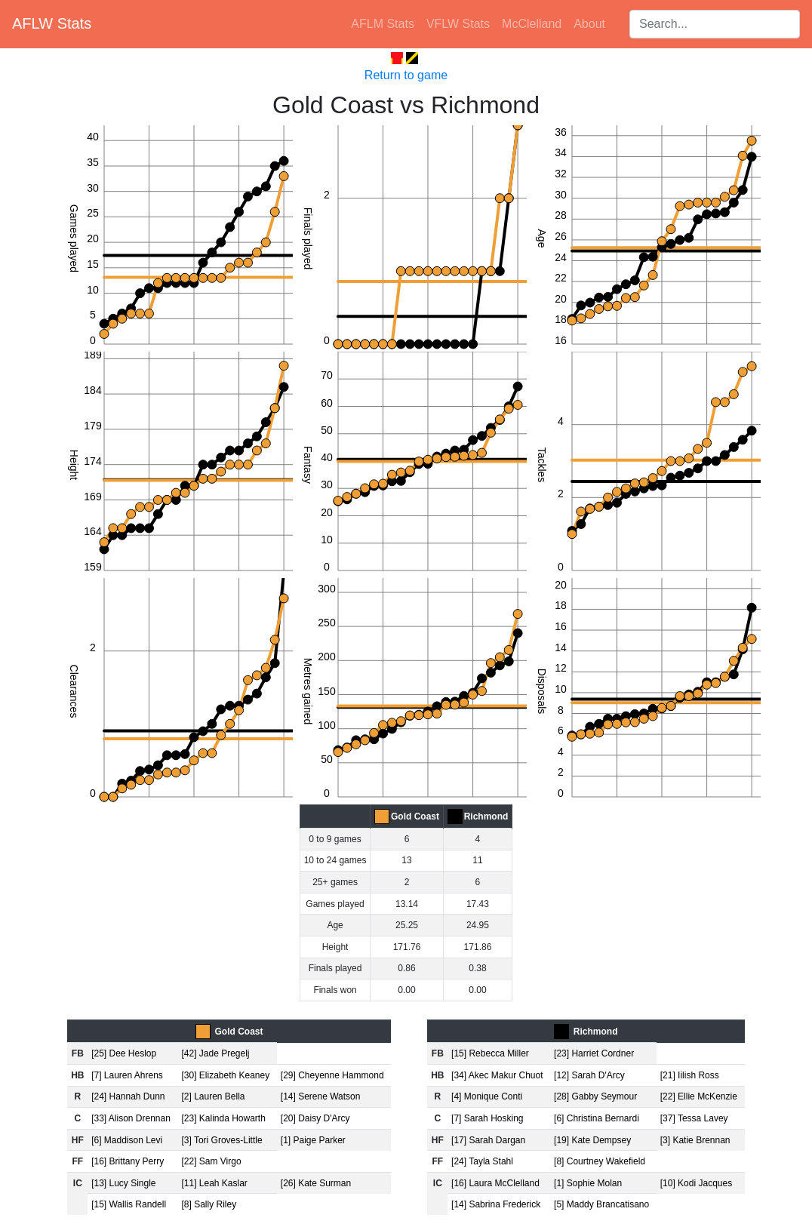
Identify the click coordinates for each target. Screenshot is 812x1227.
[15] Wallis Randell (128, 1204)
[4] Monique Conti (486, 1096)
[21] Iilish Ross (689, 1075)
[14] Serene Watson (321, 1096)
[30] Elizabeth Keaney (225, 1075)
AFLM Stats (382, 23)
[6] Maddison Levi (126, 1140)
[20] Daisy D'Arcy (315, 1118)
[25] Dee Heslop (123, 1053)
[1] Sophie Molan (588, 1183)
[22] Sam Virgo (211, 1161)
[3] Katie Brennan (695, 1140)
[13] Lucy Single (123, 1183)
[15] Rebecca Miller (490, 1053)
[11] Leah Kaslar (214, 1183)
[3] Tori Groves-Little (221, 1140)
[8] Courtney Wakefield (599, 1161)
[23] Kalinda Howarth (223, 1118)
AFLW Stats (51, 23)
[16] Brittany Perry (127, 1161)
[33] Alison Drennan (131, 1118)
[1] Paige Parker (313, 1140)
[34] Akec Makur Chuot (497, 1075)
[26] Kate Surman (316, 1183)
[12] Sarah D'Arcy (589, 1075)
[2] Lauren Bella (213, 1096)
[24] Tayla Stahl (482, 1161)
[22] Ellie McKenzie (698, 1096)
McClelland (531, 23)
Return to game (406, 75)
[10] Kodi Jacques (696, 1183)
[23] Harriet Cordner (594, 1053)
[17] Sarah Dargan (488, 1140)
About (589, 23)
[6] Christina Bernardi (596, 1118)
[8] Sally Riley (208, 1204)
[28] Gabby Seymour (595, 1096)
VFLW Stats (458, 23)
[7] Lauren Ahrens (127, 1075)
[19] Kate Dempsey (592, 1140)
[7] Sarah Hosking (487, 1118)
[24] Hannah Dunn (128, 1096)
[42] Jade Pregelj (215, 1053)
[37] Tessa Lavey (694, 1118)
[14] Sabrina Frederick (495, 1204)
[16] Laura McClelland (495, 1183)
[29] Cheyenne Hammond (332, 1075)
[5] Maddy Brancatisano (601, 1204)
